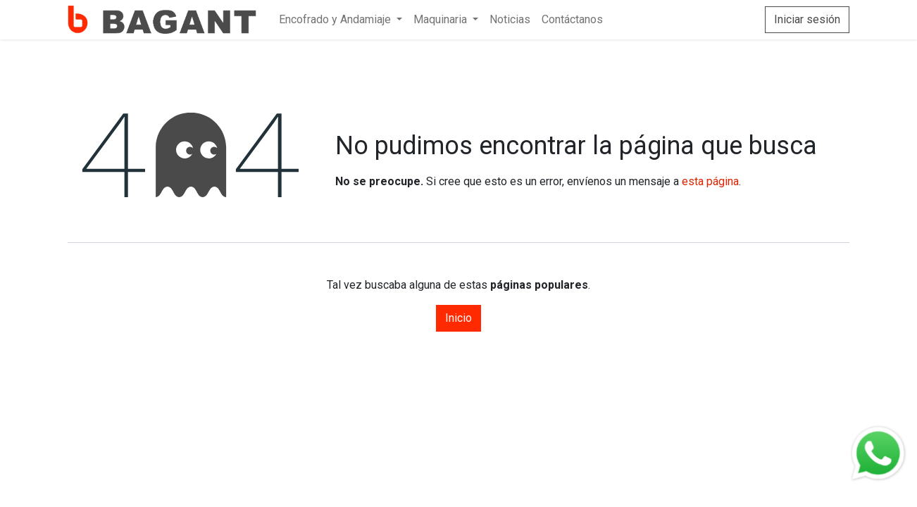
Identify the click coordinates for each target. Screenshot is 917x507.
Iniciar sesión (807, 19)
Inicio (458, 318)
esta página (710, 181)
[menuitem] (340, 20)
